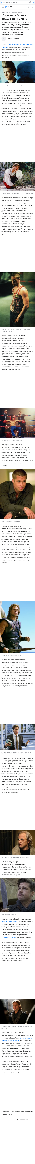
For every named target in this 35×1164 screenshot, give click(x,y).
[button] (17, 72)
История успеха (17, 12)
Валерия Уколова (13, 39)
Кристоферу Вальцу (8, 937)
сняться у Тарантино (9, 922)
